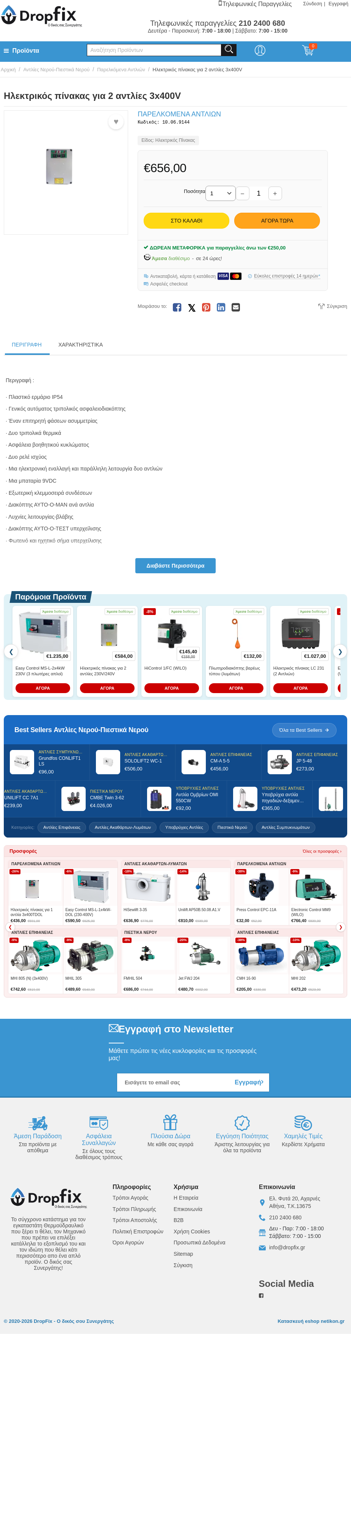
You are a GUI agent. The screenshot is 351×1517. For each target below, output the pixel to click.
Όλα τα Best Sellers (304, 731)
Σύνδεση (312, 3)
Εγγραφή (338, 3)
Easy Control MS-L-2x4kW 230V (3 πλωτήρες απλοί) (40, 672)
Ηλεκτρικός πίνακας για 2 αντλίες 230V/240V (103, 672)
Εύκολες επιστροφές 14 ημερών (287, 277)
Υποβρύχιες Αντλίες (184, 829)
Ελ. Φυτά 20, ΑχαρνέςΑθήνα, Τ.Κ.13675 (294, 1204)
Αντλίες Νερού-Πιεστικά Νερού (56, 69)
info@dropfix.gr (287, 1249)
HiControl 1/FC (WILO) (165, 669)
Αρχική (8, 69)
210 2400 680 (285, 1219)
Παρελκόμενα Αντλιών (121, 69)
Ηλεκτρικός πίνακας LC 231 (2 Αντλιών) (298, 672)
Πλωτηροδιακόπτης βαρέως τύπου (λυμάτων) (234, 672)
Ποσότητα (194, 193)
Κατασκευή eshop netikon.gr (311, 1323)
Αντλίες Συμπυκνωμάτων (286, 829)
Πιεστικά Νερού (232, 829)
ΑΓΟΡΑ (43, 689)
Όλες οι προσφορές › (322, 852)
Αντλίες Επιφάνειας (61, 829)
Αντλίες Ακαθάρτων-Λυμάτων (123, 829)
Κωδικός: (149, 123)
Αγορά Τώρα (277, 222)
